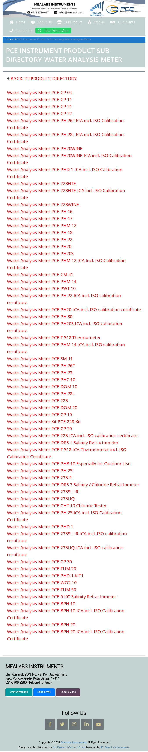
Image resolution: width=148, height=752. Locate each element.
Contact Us (61, 31)
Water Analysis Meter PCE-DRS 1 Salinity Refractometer (62, 444)
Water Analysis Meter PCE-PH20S (40, 255)
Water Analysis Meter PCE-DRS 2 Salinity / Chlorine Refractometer (73, 486)
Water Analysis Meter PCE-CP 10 (39, 416)
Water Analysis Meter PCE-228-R (39, 479)
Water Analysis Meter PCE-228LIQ (41, 500)
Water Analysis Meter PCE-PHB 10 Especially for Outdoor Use (68, 465)
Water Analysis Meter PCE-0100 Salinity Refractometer (61, 598)
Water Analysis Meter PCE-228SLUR (42, 493)
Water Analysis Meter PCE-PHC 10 (41, 381)
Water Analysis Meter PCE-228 (37, 402)
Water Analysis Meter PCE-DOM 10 (42, 388)
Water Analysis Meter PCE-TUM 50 (41, 591)
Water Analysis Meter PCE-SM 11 (40, 360)
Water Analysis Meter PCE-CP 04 (39, 93)
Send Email (44, 693)
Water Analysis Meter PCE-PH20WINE (44, 150)
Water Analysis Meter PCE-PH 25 (39, 472)
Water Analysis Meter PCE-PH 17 (39, 220)
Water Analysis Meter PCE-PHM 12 (41, 227)
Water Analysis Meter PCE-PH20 (39, 248)
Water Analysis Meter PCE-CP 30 (39, 563)
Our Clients (26, 31)
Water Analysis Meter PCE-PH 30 (39, 318)
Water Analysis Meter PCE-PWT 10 (41, 290)
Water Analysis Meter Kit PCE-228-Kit (44, 423)
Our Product (83, 22)
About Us (48, 22)
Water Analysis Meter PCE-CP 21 (39, 107)
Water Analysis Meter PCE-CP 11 (39, 100)
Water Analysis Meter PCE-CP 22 (39, 114)
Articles (116, 22)
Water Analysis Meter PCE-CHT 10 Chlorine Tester (57, 507)
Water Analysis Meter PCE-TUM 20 (41, 570)
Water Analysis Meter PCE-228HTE (41, 185)
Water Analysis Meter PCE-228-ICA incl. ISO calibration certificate (72, 437)
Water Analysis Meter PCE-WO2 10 (42, 584)
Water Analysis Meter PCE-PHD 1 (40, 528)
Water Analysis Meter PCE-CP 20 (39, 430)
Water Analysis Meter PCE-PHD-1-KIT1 (45, 577)
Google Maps (68, 693)
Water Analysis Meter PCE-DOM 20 (42, 409)
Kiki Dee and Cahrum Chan (68, 748)
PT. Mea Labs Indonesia (115, 748)
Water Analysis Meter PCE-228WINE (43, 206)
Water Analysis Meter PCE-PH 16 (39, 213)
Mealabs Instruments (74, 17)
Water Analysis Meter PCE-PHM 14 (41, 283)
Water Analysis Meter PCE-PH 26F (41, 367)
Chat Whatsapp (19, 693)
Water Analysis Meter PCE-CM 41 (40, 276)
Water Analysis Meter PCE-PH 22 (39, 241)
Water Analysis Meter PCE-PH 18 (39, 234)
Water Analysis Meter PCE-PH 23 (39, 374)
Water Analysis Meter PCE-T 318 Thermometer (54, 339)
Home (20, 22)
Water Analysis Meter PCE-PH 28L (41, 395)
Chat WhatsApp (100, 31)
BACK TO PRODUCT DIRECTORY (43, 79)
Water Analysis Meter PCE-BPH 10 (41, 605)
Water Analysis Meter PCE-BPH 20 (41, 626)
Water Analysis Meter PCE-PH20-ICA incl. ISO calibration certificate (74, 311)
